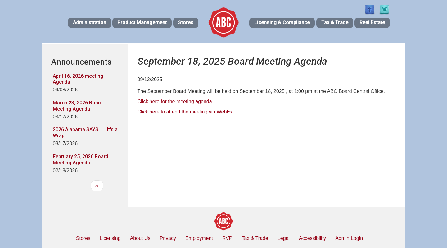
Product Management (142, 22)
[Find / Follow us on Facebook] (370, 10)
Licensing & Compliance (282, 22)
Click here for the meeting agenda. (176, 101)
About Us (140, 238)
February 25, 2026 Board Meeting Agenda (80, 160)
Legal (284, 238)
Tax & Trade (334, 22)
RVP (227, 238)
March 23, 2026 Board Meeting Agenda (78, 106)
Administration (89, 22)
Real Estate (372, 22)
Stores (185, 22)
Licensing (110, 238)
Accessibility (312, 238)
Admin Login (349, 238)
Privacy (168, 238)
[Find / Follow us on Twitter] (384, 10)
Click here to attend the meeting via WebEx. (186, 111)
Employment (199, 238)
